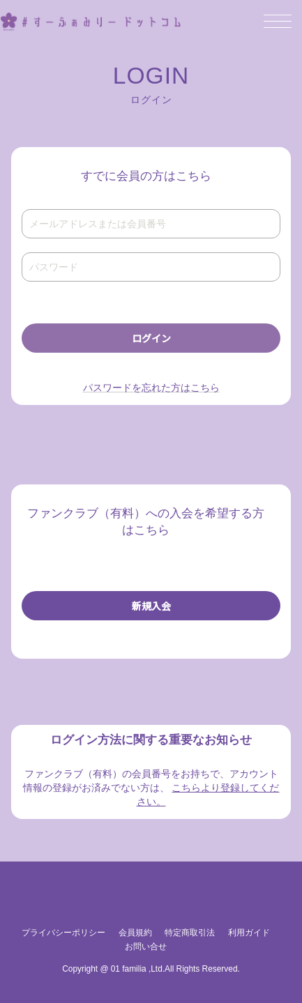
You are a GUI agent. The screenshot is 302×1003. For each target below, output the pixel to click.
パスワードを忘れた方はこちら (151, 387)
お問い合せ (146, 946)
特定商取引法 (190, 932)
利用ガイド (249, 932)
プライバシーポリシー (63, 932)
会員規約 (135, 932)
